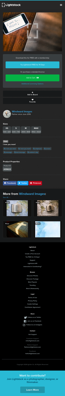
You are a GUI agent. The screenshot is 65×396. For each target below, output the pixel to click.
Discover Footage (33, 279)
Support (32, 260)
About (32, 250)
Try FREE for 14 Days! (32, 257)
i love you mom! (24, 149)
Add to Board (32, 94)
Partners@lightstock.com (32, 347)
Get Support (32, 334)
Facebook (10, 183)
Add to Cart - (32, 77)
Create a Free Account (32, 254)
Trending (33, 285)
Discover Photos (32, 276)
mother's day (33, 152)
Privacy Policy (32, 301)
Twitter (22, 183)
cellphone (37, 149)
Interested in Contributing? (32, 266)
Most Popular (32, 282)
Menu (61, 5)
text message (19, 152)
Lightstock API (32, 263)
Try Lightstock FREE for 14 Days (32, 64)
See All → (7, 197)
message (8, 152)
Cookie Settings (32, 304)
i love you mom (10, 149)
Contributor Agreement (32, 307)
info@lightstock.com (32, 341)
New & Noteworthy (32, 288)
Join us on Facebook (34, 321)
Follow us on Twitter (34, 317)
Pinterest (35, 183)
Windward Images (22, 111)
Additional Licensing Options (32, 83)
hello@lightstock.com (32, 353)
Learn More (32, 390)
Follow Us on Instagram (34, 325)
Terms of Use (32, 297)
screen (47, 149)
